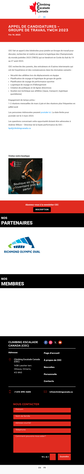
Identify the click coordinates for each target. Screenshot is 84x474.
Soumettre (64, 456)
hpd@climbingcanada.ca (19, 128)
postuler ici (46, 112)
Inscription (42, 209)
